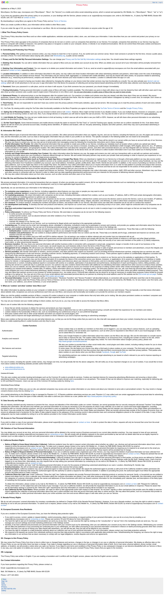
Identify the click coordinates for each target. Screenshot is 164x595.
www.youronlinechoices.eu (15, 369)
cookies (68, 112)
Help (3, 583)
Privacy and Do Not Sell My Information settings (83, 59)
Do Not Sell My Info (8, 589)
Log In (161, 2)
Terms (3, 585)
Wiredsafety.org (59, 56)
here (72, 381)
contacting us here (57, 434)
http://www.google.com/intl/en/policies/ (73, 341)
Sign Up (154, 2)
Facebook (105, 352)
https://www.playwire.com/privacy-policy (101, 396)
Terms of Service (60, 21)
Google (113, 352)
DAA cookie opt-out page (54, 276)
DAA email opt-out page (147, 274)
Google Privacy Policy (134, 108)
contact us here (29, 17)
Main (3, 579)
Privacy (4, 587)
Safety (3, 590)
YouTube (122, 352)
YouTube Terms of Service (110, 108)
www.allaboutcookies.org (14, 367)
